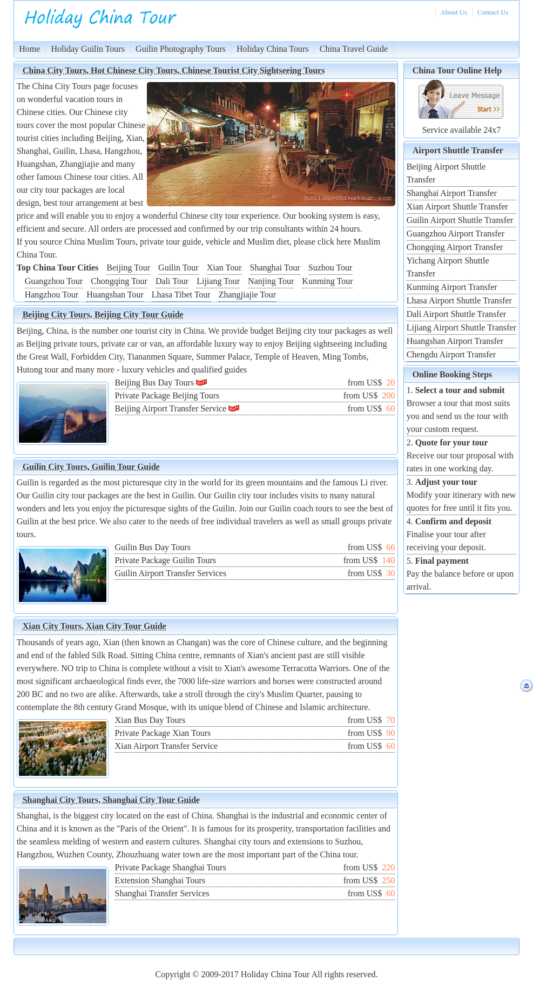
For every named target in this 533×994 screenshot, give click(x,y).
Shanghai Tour (275, 267)
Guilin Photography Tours (181, 48)
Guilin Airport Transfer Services (171, 573)
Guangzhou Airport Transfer (455, 233)
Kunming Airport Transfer (452, 287)
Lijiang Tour (218, 281)
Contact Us (492, 12)
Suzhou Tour (330, 267)
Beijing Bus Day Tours (154, 382)
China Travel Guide (354, 48)
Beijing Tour (128, 267)
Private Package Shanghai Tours (170, 867)
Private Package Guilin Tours (165, 560)
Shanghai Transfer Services (162, 893)
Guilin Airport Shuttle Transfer (460, 220)
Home (29, 48)
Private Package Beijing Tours (167, 395)
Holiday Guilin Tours (88, 48)
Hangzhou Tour (51, 294)
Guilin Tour (178, 267)
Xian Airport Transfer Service (166, 745)
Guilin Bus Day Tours (153, 547)
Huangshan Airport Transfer (455, 341)
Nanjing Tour (271, 281)
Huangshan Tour (115, 294)
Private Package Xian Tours (163, 733)
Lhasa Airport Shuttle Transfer (459, 300)
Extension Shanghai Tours (160, 880)
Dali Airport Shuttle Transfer (456, 314)
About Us (453, 12)
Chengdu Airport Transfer (451, 354)
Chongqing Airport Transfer (455, 247)
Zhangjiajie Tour (247, 294)
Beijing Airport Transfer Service (171, 408)
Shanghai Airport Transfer (452, 193)
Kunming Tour (327, 281)
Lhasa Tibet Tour (181, 294)
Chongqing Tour (119, 281)
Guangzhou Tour (54, 281)
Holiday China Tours (273, 48)
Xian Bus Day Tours (150, 720)
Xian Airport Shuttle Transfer (457, 206)
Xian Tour (224, 267)
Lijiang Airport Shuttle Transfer (461, 327)
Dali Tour (172, 281)
